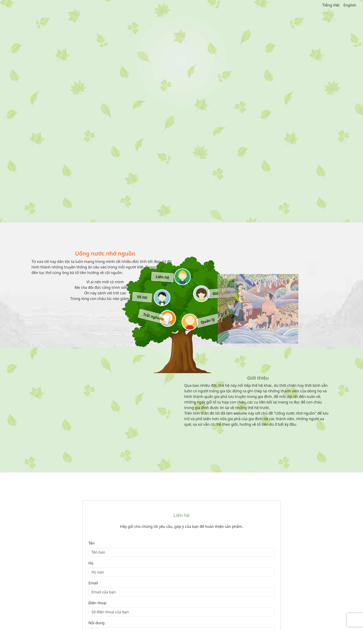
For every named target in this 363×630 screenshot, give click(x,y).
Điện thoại (97, 602)
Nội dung (96, 622)
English (350, 5)
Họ (91, 563)
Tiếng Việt (330, 5)
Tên (91, 543)
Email (93, 583)
